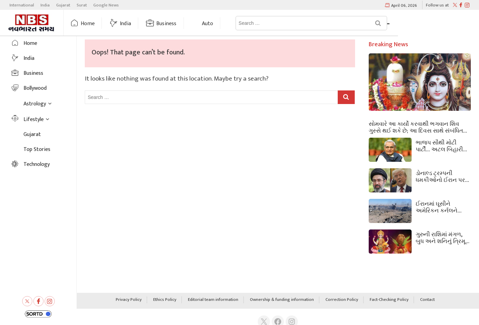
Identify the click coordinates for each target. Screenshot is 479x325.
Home (101, 23)
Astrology (263, 23)
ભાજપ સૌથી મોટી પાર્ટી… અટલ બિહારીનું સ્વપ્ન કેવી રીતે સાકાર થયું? (441, 145)
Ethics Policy (164, 299)
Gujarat (63, 5)
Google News (106, 5)
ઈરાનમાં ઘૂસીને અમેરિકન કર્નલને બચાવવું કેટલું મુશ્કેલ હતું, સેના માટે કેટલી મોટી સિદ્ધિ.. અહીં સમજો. (440, 206)
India (45, 5)
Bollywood (35, 88)
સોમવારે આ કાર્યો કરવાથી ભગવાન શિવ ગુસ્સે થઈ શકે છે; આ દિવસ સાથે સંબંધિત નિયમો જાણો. (416, 126)
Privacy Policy (129, 299)
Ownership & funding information (282, 299)
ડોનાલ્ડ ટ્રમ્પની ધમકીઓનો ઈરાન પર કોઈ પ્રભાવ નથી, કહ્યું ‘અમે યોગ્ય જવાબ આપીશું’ (443, 176)
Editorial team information (213, 299)
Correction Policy (341, 299)
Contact (427, 299)
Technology (36, 164)
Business (179, 23)
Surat (82, 5)
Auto (220, 23)
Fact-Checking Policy (389, 299)
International (22, 5)
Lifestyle (33, 119)
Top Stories (36, 149)
